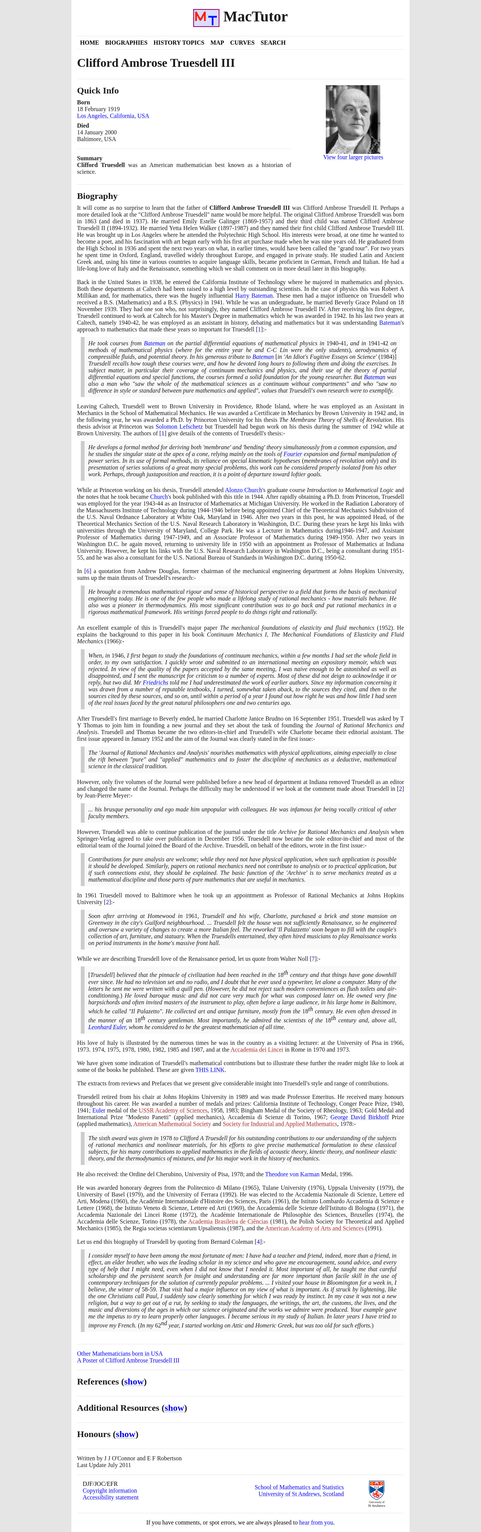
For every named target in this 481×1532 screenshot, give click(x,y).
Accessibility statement (111, 1497)
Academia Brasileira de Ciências (228, 1221)
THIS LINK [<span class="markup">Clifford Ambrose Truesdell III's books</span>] (210, 1070)
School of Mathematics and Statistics (299, 1487)
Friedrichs (155, 682)
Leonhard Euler (107, 1027)
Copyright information (110, 1490)
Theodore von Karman (292, 1174)
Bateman (390, 322)
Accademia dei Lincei (256, 1049)
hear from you (316, 1522)
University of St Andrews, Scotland (301, 1494)
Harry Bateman (254, 295)
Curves (242, 42)
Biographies (126, 42)
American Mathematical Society (172, 1124)
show (134, 1381)
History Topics (179, 42)
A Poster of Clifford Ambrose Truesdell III (128, 1360)
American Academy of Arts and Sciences (314, 1228)
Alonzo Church (243, 490)
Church (159, 497)
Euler (99, 1110)
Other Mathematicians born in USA (120, 1353)
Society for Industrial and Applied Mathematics (280, 1124)
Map (217, 42)
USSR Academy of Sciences (173, 1110)
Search (273, 42)
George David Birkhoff (359, 1117)
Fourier (293, 454)
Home (89, 42)
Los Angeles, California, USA (113, 116)
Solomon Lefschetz (179, 426)
